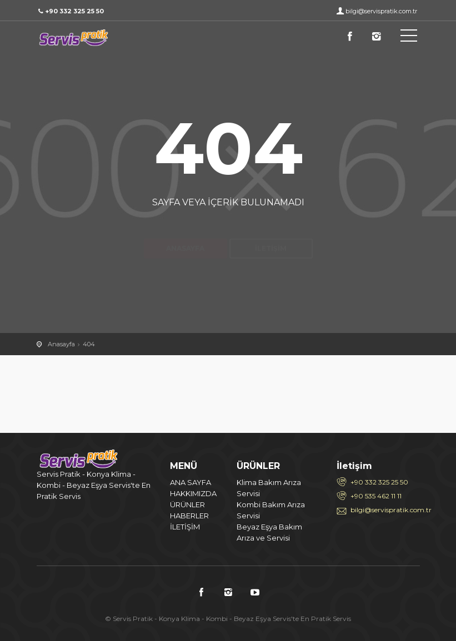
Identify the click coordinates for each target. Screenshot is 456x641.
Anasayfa (185, 229)
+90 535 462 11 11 (376, 496)
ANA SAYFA (190, 482)
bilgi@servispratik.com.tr (381, 11)
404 (89, 344)
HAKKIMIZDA (193, 493)
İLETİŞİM (185, 526)
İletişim (271, 229)
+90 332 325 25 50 (379, 482)
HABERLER (189, 515)
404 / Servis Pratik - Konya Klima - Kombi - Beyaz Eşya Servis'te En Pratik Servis (87, 37)
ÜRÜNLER (187, 504)
